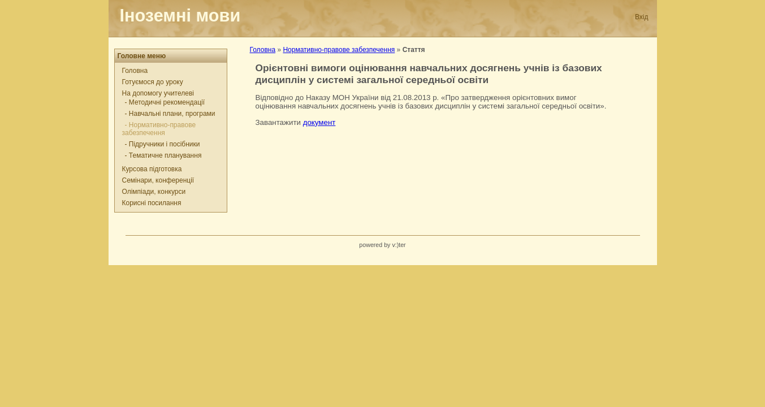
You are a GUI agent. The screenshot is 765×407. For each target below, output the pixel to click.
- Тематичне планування (163, 155)
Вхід (642, 17)
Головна (135, 71)
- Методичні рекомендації (165, 102)
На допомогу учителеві (158, 93)
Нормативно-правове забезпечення (339, 50)
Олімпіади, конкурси (154, 192)
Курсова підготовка (152, 169)
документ (319, 122)
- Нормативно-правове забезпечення (159, 129)
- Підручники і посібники (162, 144)
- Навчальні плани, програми (170, 114)
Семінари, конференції (158, 180)
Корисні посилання (151, 203)
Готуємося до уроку (152, 82)
